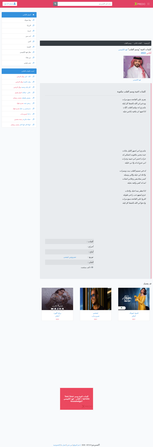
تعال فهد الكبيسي (27, 52)
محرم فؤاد (20, 103)
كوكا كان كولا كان (26, 125)
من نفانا (30, 58)
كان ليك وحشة (27, 87)
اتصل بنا (63, 445)
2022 (146, 53)
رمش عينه (29, 103)
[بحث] (55, 4)
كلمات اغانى (138, 43)
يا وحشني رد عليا (27, 109)
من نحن (69, 445)
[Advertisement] (95, 25)
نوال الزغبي (20, 76)
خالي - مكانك (28, 93)
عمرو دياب (23, 114)
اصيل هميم (18, 93)
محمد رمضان (17, 98)
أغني (31, 41)
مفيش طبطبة (28, 98)
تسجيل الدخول (10, 4)
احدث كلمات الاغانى (27, 71)
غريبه (30, 31)
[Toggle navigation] (148, 4)
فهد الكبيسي (122, 50)
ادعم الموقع (77, 445)
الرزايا (30, 25)
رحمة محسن (18, 119)
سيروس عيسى (70, 257)
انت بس (30, 36)
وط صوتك (29, 20)
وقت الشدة (28, 82)
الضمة (30, 47)
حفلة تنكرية (28, 119)
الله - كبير (29, 76)
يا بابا (30, 114)
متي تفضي (29, 63)
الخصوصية (56, 445)
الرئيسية (147, 43)
